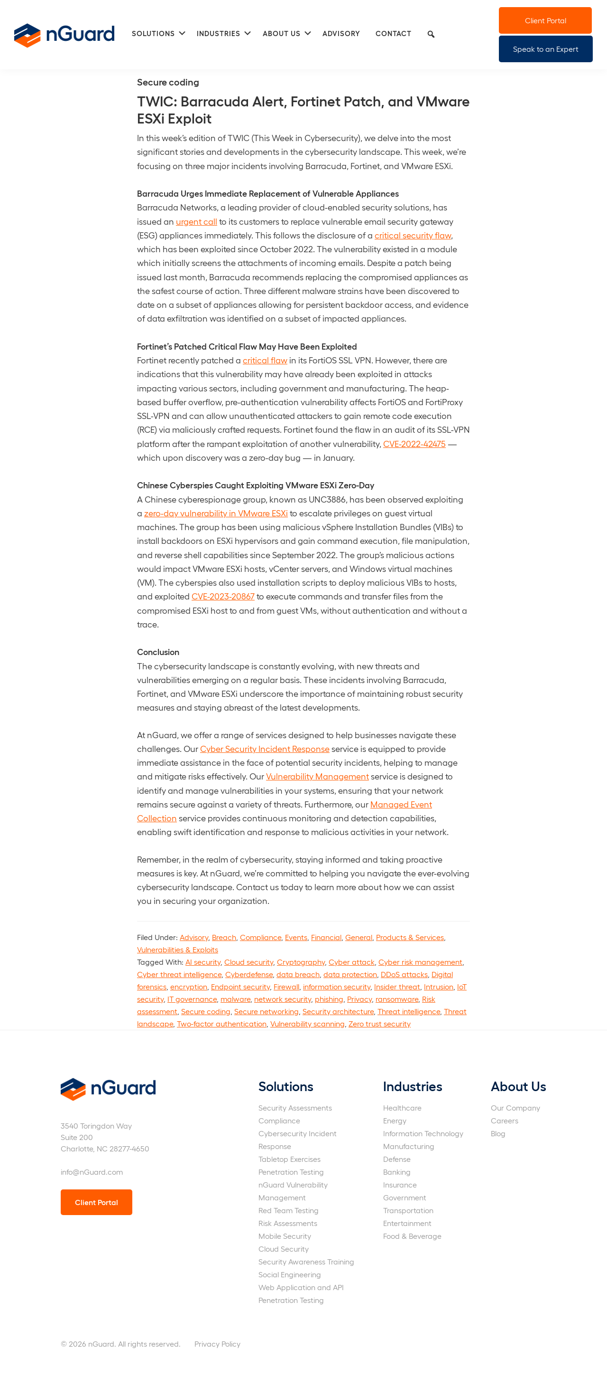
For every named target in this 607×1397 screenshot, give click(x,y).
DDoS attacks (404, 974)
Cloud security (248, 961)
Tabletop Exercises (289, 1158)
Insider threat (397, 986)
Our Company (515, 1107)
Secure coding (205, 1011)
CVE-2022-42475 (414, 443)
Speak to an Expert (546, 48)
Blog (498, 1133)
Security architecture (338, 1011)
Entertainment (407, 1222)
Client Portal (545, 20)
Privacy (359, 998)
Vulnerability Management (317, 776)
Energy (394, 1120)
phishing (329, 998)
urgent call (196, 221)
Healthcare (402, 1107)
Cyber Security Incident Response (265, 748)
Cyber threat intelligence (179, 974)
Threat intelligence (408, 1011)
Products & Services (410, 936)
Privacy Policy (217, 1343)
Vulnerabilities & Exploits (177, 949)
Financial (326, 936)
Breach (224, 936)
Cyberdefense (249, 974)
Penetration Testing (291, 1171)
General (358, 936)
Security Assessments (295, 1107)
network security (282, 998)
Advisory (194, 936)
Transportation (408, 1210)
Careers (504, 1120)
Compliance (260, 936)
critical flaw (265, 360)
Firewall (286, 986)
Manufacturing (408, 1145)
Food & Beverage (412, 1235)
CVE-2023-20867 (223, 596)
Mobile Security (284, 1235)
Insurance (400, 1184)
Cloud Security (283, 1248)
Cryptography (301, 961)
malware (235, 998)
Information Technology (423, 1133)
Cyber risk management (420, 961)
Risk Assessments (287, 1222)
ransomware (397, 998)
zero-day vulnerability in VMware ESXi (216, 513)
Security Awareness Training (306, 1261)
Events (296, 936)
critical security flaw (413, 235)
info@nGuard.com (92, 1171)
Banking (397, 1171)
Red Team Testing (288, 1210)
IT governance (192, 998)
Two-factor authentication (222, 1023)
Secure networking (266, 1011)
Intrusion (438, 986)
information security (336, 986)
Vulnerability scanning (307, 1023)
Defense (397, 1158)
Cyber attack (352, 961)
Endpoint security (240, 986)
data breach (298, 974)
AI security (203, 961)
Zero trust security (380, 1023)
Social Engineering (289, 1274)
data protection (350, 974)
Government (404, 1197)
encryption (188, 986)
